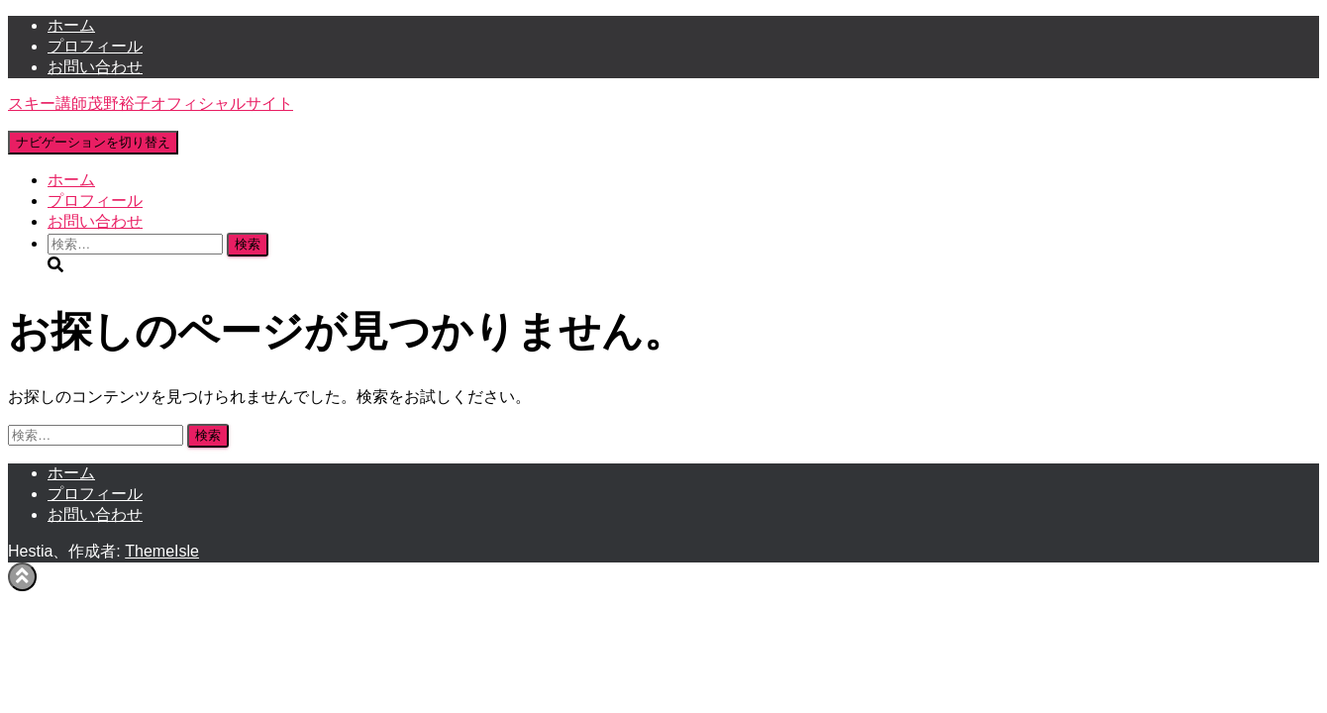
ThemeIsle (162, 551)
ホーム (71, 25)
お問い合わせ (95, 66)
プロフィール (95, 46)
